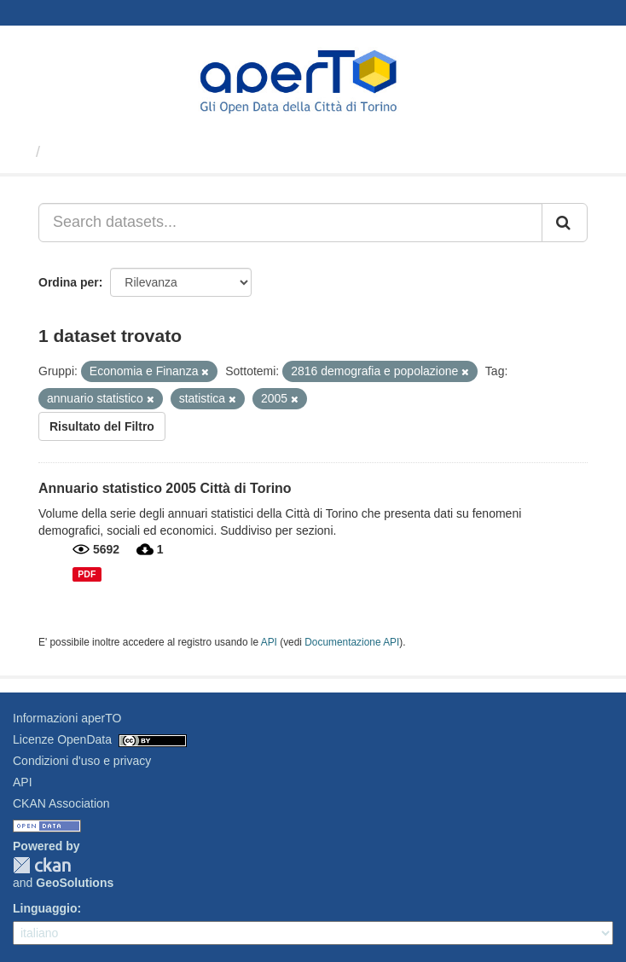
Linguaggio (45, 908)
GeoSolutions (74, 883)
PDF (87, 574)
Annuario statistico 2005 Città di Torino (165, 488)
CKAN (42, 865)
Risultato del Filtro (101, 426)
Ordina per (68, 282)
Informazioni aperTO (67, 718)
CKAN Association (61, 803)
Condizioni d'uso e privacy (82, 761)
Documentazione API (351, 642)
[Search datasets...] (290, 222)
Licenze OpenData (62, 739)
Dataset (76, 151)
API (269, 642)
